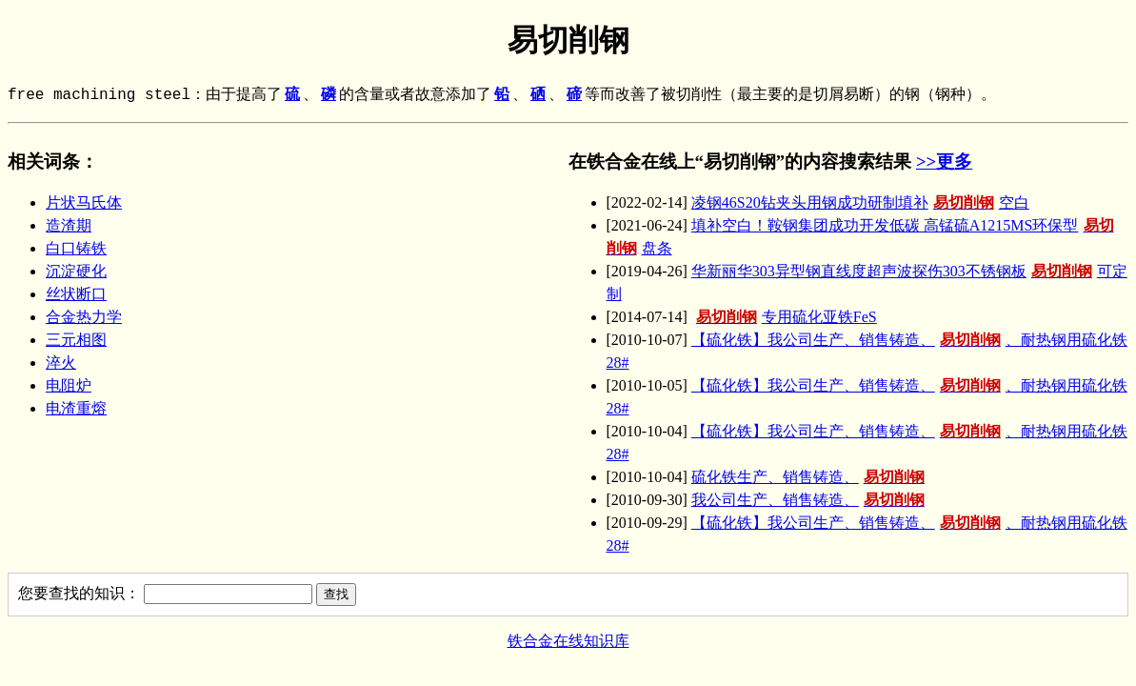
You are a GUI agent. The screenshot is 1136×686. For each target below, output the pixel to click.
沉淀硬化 (76, 271)
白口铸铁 (76, 248)
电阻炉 (68, 385)
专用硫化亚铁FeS (784, 317)
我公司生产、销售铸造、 (810, 500)
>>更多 (944, 161)
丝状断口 (76, 294)
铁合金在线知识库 (568, 641)
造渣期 (68, 225)
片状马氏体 (84, 202)
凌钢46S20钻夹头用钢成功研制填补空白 (860, 202)
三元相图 (76, 340)
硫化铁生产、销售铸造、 (810, 477)
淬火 (61, 362)
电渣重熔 (76, 408)
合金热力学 (84, 317)
